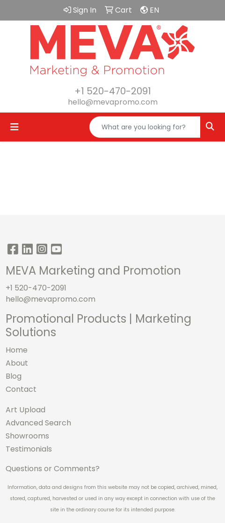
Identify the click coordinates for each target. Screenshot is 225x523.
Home (17, 350)
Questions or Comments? (53, 468)
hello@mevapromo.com (113, 102)
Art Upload (25, 409)
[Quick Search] (145, 127)
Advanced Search (38, 422)
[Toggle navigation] (14, 127)
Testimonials (29, 449)
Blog (14, 376)
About (17, 363)
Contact (21, 389)
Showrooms (27, 436)
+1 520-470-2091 (112, 91)
